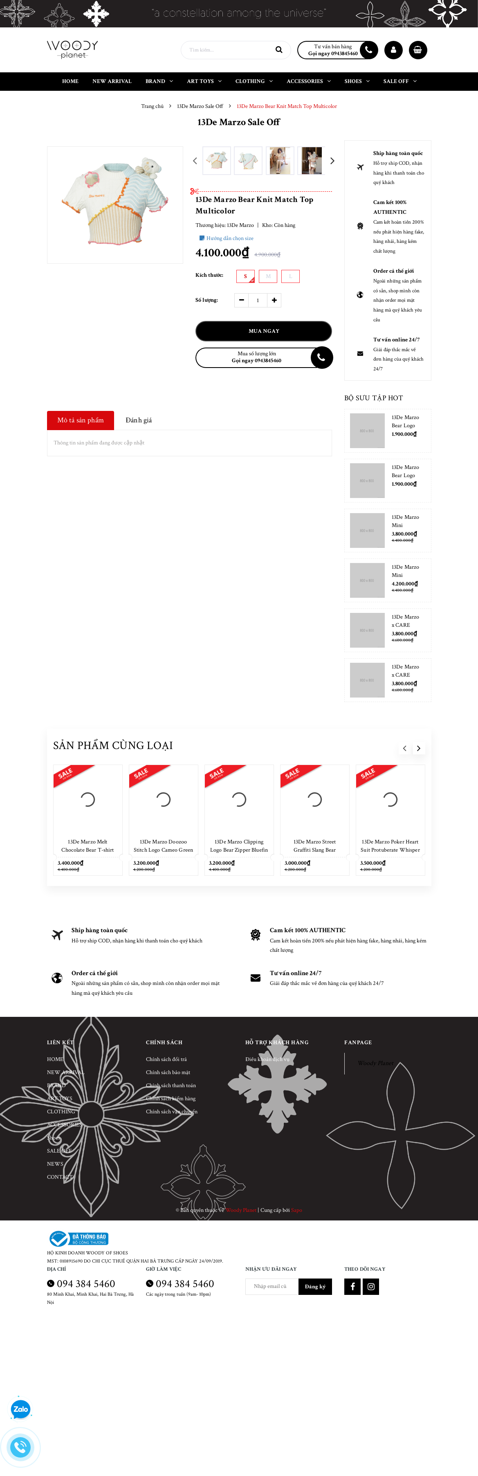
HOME (55, 1059)
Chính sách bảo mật (168, 1072)
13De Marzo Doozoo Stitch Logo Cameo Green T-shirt (163, 850)
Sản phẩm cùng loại (113, 745)
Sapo (296, 1210)
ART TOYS (59, 1098)
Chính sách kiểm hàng (170, 1098)
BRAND (56, 1085)
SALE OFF (59, 1151)
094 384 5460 (86, 1283)
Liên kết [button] (60, 1042)
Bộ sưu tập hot (373, 398)
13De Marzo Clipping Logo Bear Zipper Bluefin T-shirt (239, 850)
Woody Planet (375, 1063)
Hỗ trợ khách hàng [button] (277, 1042)
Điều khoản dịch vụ (267, 1059)
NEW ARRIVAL (66, 1072)
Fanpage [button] (358, 1042)
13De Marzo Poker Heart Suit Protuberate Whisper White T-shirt (390, 850)
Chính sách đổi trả (166, 1059)
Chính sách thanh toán (171, 1085)
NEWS (55, 1164)
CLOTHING (61, 1111)
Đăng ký (315, 1286)
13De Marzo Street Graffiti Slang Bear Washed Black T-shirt (314, 850)
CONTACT (60, 1177)
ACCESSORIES (64, 1124)
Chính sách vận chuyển (171, 1111)
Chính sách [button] (164, 1042)
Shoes (53, 1138)
